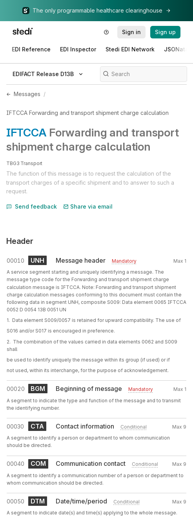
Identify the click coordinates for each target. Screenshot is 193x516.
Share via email (88, 206)
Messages (27, 94)
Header (19, 241)
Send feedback (31, 206)
